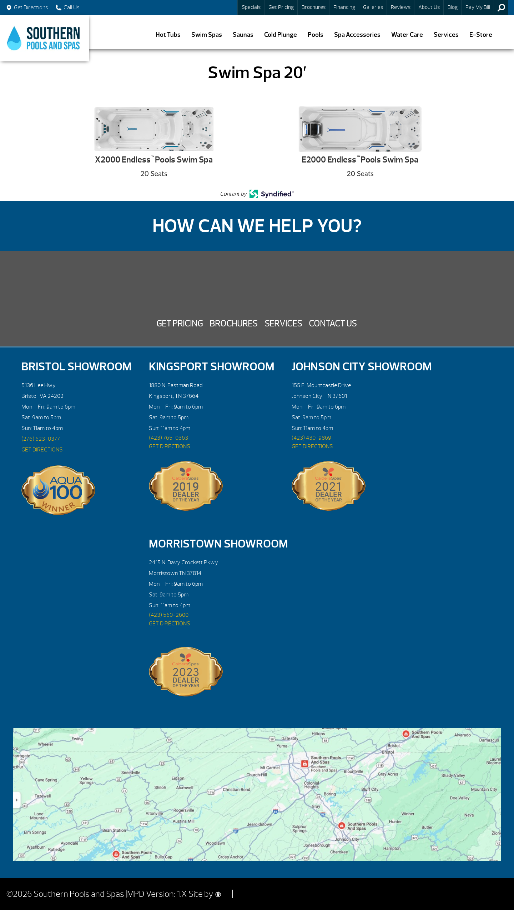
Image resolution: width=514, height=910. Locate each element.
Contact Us (333, 323)
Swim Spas (206, 35)
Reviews (400, 7)
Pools (315, 35)
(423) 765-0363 (168, 437)
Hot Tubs (168, 35)
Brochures (314, 7)
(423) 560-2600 (168, 615)
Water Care (407, 35)
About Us (429, 7)
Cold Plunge (280, 35)
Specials (251, 7)
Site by (204, 894)
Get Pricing (281, 7)
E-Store (480, 35)
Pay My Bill (477, 7)
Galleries (373, 7)
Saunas (243, 35)
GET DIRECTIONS (42, 449)
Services (446, 35)
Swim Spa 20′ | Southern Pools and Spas (44, 38)
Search (501, 7)
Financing (344, 7)
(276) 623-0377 (40, 438)
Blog (453, 7)
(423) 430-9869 (311, 437)
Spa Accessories (357, 35)
